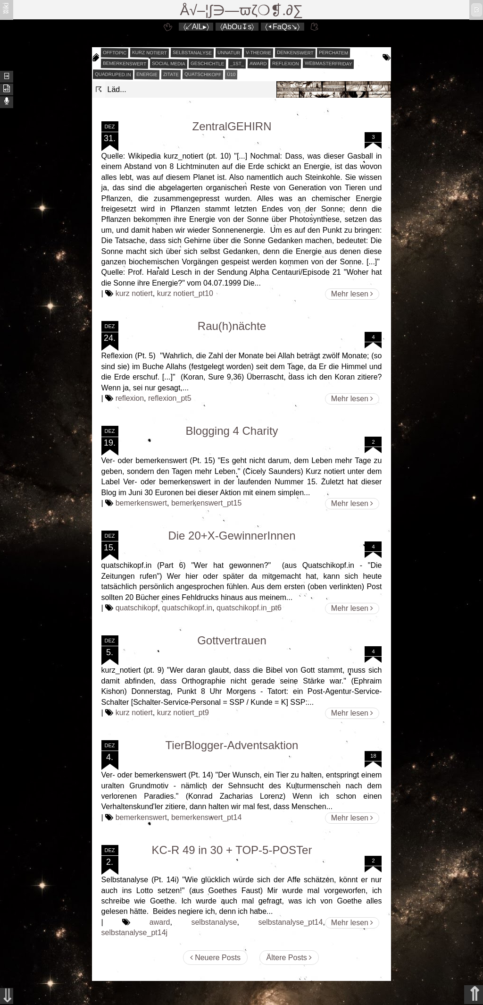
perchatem (333, 52)
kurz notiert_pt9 (183, 713)
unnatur (228, 53)
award (258, 64)
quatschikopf (202, 74)
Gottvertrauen (231, 640)
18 (373, 756)
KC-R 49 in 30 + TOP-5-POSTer (232, 850)
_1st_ (237, 64)
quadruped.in (112, 74)
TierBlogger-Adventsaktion (232, 745)
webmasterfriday (328, 63)
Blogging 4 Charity (231, 430)
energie (147, 74)
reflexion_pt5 (170, 398)
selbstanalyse (192, 52)
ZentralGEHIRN (231, 126)
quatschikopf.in (187, 608)
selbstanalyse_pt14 (290, 922)
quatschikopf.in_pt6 (249, 608)
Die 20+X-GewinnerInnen (231, 535)
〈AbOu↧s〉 (237, 27)
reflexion (285, 64)
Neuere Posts (215, 958)
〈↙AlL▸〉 (196, 27)
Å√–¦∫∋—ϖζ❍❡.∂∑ (241, 10)
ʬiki (6, 7)
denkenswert (295, 52)
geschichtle (207, 63)
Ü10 (231, 74)
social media (168, 63)
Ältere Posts (289, 958)
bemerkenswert (124, 63)
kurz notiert (149, 52)
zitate (171, 74)
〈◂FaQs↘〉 (282, 27)
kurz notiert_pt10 (185, 293)
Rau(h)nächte (232, 326)
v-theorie (258, 53)
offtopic (114, 53)
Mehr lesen (352, 294)
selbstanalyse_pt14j (134, 933)
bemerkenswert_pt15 (206, 503)
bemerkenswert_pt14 (206, 817)
